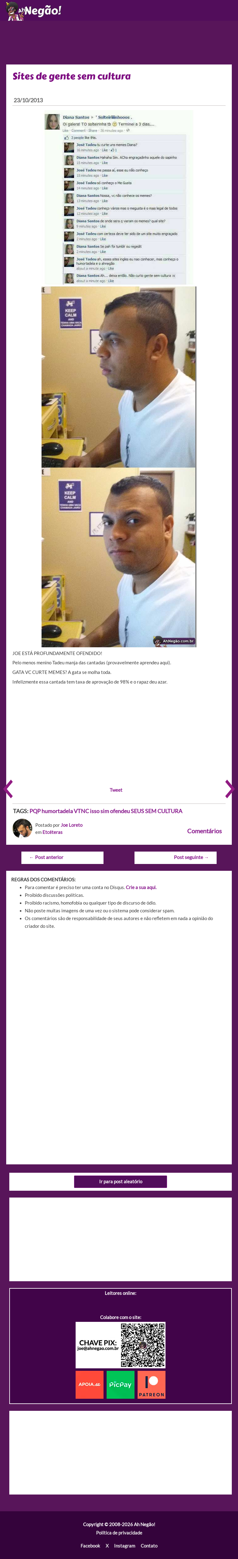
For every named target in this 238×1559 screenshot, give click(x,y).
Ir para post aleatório (120, 1181)
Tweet (116, 790)
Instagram (124, 1545)
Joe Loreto (71, 825)
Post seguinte (191, 857)
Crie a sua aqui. (141, 887)
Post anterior (46, 857)
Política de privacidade (119, 1532)
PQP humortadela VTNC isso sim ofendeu (79, 811)
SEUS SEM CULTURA (156, 811)
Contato (149, 1545)
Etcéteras (52, 832)
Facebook (90, 1545)
